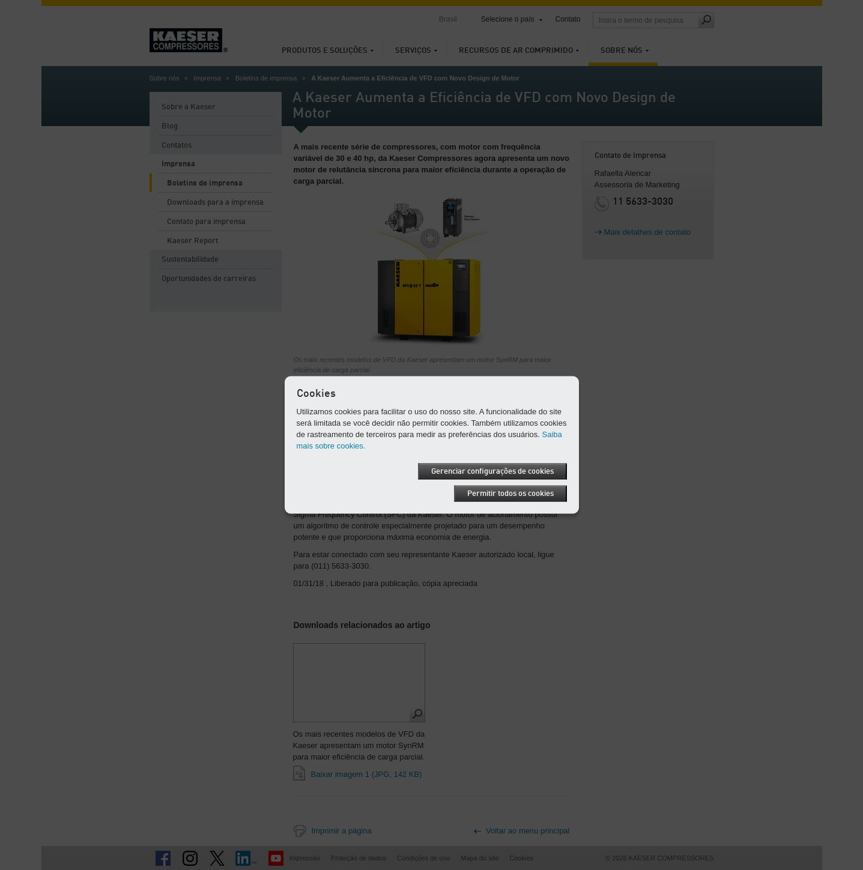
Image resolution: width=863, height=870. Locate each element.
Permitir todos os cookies (510, 493)
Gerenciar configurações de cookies (492, 471)
